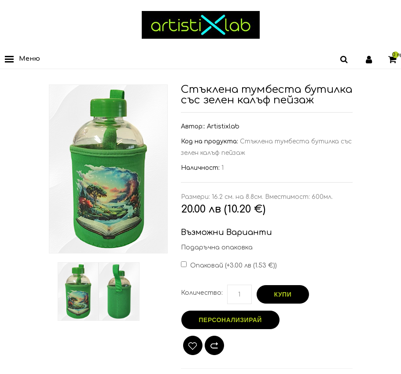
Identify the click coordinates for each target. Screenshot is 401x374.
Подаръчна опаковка (217, 247)
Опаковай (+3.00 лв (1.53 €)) (233, 265)
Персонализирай (230, 320)
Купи (283, 294)
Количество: (202, 293)
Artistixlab (223, 126)
